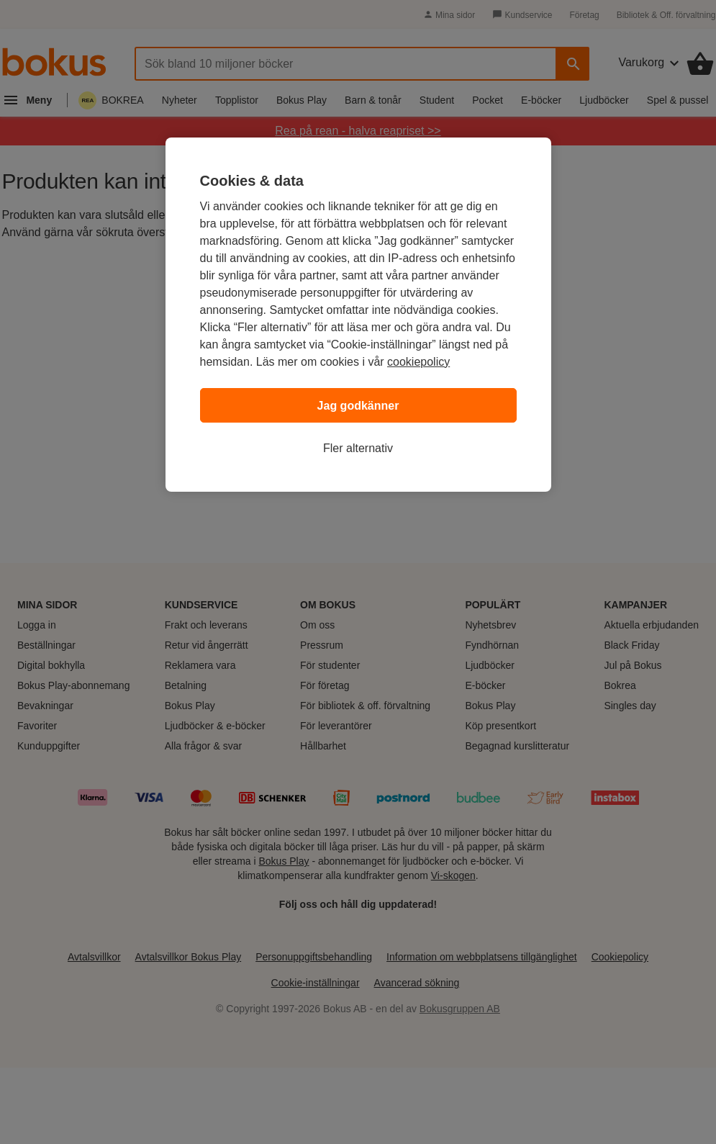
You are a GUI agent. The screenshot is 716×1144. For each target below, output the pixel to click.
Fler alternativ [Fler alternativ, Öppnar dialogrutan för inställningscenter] (358, 448)
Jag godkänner (358, 406)
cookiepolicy (418, 362)
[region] (358, 315)
